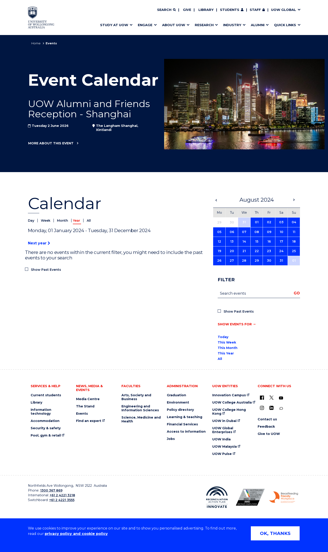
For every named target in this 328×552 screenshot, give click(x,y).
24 (281, 251)
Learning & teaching (184, 417)
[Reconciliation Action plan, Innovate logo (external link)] (216, 497)
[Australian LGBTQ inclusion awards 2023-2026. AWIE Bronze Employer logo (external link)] (250, 497)
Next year (39, 243)
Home (36, 43)
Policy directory (180, 410)
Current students (46, 395)
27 (232, 260)
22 (257, 251)
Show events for (235, 324)
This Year (226, 353)
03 (281, 222)
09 (269, 232)
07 (244, 232)
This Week (227, 342)
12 (219, 241)
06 (232, 232)
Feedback (266, 427)
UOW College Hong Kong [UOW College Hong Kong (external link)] (229, 412)
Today (223, 337)
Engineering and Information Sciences (140, 408)
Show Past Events (46, 270)
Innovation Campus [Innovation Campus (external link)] (229, 395)
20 (232, 251)
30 (269, 260)
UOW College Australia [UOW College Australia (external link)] (232, 402)
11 (294, 232)
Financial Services (182, 424)
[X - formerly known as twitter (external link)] (271, 397)
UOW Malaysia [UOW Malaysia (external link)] (224, 447)
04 (294, 222)
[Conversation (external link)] (281, 408)
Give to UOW (269, 434)
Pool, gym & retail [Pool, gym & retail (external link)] (46, 435)
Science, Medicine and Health (141, 419)
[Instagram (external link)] (262, 408)
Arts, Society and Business (136, 397)
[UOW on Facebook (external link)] (262, 397)
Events (82, 414)
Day (31, 220)
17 (281, 241)
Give (187, 10)
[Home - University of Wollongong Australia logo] (41, 17)
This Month (227, 348)
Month (63, 220)
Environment (178, 402)
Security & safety (46, 428)
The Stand (85, 406)
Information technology (41, 412)
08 (256, 232)
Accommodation (45, 421)
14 (244, 241)
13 (232, 241)
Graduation (176, 395)
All (89, 220)
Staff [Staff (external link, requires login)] (255, 10)
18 (294, 241)
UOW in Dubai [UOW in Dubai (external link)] (224, 421)
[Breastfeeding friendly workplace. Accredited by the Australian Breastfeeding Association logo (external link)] (283, 497)
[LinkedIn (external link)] (271, 408)
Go (297, 293)
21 (244, 251)
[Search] (166, 10)
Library (206, 10)
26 (219, 260)
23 (269, 251)
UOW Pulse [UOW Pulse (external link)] (222, 454)
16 (269, 241)
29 (257, 260)
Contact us (267, 419)
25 (294, 251)
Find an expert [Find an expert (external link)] (88, 421)
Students (229, 10)
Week (46, 220)
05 (219, 232)
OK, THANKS (275, 533)
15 (256, 241)
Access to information (186, 432)
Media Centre (88, 399)
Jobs (171, 439)
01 (257, 222)
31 (244, 222)
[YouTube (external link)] (281, 398)
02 (269, 222)
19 (219, 251)
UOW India (221, 439)
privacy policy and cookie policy (76, 534)
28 (244, 260)
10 (281, 232)
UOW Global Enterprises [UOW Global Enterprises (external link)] (222, 430)
